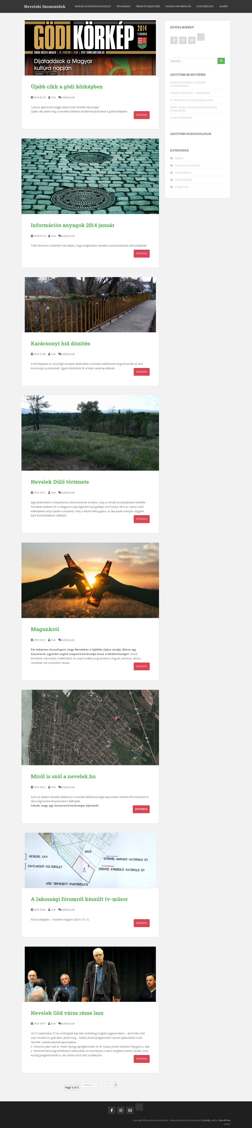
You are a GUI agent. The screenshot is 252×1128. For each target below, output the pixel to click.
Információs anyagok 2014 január (72, 225)
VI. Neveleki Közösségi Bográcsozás (191, 100)
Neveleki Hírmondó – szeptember (190, 93)
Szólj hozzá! (68, 97)
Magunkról (45, 629)
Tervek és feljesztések (148, 6)
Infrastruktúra (183, 172)
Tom (53, 97)
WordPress (225, 1120)
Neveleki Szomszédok (44, 6)
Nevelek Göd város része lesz (67, 1013)
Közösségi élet (205, 6)
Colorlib (206, 1120)
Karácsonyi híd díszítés (60, 343)
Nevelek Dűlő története (60, 481)
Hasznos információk (178, 6)
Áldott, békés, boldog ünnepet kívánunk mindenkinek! (193, 108)
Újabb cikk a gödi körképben (67, 86)
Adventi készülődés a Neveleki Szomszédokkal (188, 84)
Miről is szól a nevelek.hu (63, 776)
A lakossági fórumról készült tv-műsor (79, 899)
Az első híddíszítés (181, 117)
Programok (123, 6)
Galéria (223, 6)
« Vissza (87, 1084)
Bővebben (141, 114)
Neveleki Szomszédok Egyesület (93, 6)
